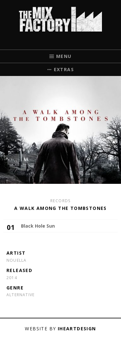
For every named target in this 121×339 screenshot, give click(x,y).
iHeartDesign (77, 328)
